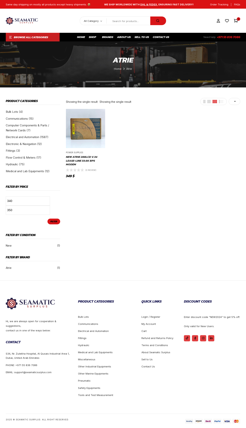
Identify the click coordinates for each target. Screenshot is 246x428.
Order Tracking (219, 4)
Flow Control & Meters (21, 157)
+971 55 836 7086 (228, 37)
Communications (17, 118)
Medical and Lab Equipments (25, 171)
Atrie (9, 267)
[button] (236, 21)
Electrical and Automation (22, 137)
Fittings (10, 150)
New (9, 245)
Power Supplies (74, 152)
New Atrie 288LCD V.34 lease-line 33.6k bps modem (81, 160)
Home (117, 68)
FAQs (237, 4)
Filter (53, 221)
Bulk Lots (12, 112)
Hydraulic (12, 164)
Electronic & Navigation (21, 144)
